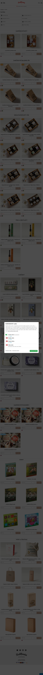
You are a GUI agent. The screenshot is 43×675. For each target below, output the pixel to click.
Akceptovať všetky (34, 350)
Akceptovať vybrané (15, 350)
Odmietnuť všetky (8, 350)
